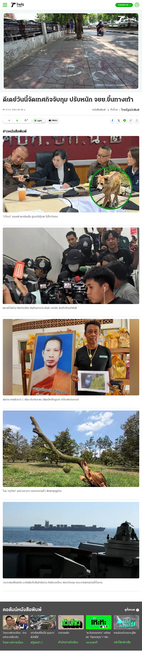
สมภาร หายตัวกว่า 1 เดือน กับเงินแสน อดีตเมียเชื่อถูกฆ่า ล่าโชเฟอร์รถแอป (41, 400)
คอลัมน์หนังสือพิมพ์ (24, 611)
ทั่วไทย (114, 110)
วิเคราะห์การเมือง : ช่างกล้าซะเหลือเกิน (14, 636)
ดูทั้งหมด (132, 611)
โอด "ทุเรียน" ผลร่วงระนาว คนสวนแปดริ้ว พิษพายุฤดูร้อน (32, 491)
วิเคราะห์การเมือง (13, 643)
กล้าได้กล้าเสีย (122, 643)
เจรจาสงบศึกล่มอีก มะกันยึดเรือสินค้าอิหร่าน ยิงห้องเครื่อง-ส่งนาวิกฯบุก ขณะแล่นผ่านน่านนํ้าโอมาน (52, 583)
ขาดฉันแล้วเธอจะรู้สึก (125, 634)
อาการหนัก (63, 634)
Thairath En (124, 5)
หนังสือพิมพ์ (98, 110)
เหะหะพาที (91, 643)
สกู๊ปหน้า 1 (37, 643)
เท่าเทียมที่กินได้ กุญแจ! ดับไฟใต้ (42, 636)
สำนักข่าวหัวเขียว (68, 643)
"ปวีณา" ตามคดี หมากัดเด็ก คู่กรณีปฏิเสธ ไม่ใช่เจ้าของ (30, 216)
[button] (112, 120)
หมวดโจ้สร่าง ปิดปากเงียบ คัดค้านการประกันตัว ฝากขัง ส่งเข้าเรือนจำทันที (40, 308)
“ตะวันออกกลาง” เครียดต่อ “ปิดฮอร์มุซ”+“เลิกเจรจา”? (98, 637)
